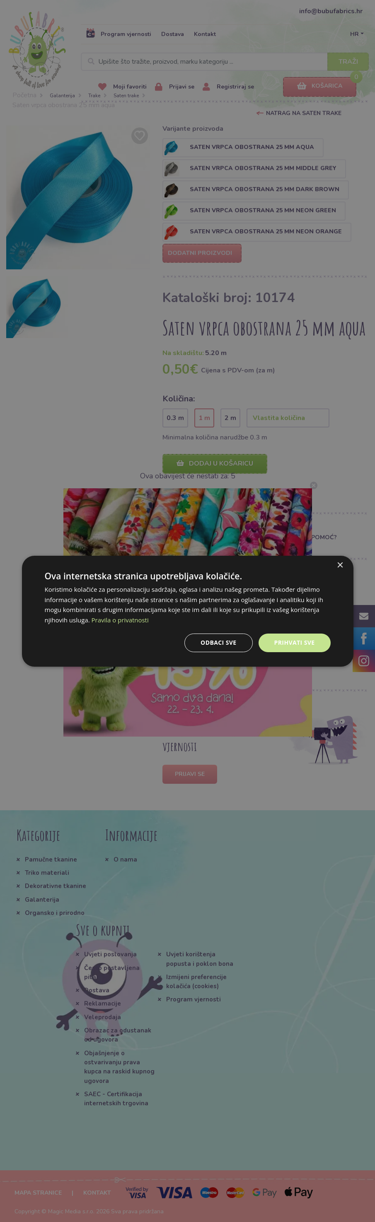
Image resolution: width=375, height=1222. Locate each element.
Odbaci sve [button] (218, 642)
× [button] (340, 565)
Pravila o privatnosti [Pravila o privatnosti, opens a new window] (120, 620)
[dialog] (187, 610)
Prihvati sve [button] (294, 642)
